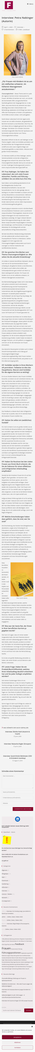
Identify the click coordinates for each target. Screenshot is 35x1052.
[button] (32, 1027)
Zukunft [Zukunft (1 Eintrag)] (27, 968)
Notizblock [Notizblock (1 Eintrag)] (24, 960)
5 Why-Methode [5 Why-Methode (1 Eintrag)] (5, 939)
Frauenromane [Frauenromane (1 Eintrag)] (14, 949)
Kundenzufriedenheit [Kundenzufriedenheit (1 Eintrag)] (7, 958)
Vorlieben (17, 1047)
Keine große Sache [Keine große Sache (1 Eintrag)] (18, 955)
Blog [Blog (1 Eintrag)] (21, 939)
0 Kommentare (9, 29)
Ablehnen (17, 1042)
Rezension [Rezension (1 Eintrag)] (18, 962)
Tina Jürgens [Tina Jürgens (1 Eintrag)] (29, 966)
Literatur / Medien (7, 894)
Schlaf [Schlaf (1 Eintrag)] (31, 962)
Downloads (5, 880)
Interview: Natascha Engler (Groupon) (17, 744)
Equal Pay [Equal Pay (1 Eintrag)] (7, 944)
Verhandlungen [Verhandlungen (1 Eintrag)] (8, 968)
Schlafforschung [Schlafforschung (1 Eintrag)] (5, 964)
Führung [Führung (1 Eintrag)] (20, 949)
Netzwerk (4, 897)
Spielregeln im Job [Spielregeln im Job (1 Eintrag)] (13, 966)
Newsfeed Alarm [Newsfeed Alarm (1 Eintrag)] (17, 960)
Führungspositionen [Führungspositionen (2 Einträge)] (11, 952)
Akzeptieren (17, 1037)
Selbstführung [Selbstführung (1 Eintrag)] (13, 964)
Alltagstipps (5, 874)
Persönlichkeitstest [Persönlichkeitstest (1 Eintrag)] (6, 962)
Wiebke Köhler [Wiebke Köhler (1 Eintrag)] (21, 968)
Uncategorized (6, 901)
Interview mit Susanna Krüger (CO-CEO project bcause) (17, 1001)
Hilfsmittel (5, 887)
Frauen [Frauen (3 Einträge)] (6, 948)
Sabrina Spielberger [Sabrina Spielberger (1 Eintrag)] (25, 962)
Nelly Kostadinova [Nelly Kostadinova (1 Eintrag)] (9, 960)
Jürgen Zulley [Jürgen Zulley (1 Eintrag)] (10, 955)
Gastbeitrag (5, 884)
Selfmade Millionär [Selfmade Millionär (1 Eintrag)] (20, 964)
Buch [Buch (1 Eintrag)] (23, 939)
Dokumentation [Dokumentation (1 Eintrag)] (13, 941)
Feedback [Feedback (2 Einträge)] (19, 944)
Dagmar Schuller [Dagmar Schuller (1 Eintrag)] (5, 941)
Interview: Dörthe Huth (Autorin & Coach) (17, 733)
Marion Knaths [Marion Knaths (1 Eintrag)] (15, 958)
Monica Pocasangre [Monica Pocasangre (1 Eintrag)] (23, 958)
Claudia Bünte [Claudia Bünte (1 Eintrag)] (28, 939)
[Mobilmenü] (30, 4)
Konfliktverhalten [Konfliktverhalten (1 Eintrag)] (26, 955)
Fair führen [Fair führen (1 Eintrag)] (12, 944)
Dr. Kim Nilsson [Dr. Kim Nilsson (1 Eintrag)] (20, 941)
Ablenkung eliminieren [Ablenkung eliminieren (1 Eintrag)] (14, 939)
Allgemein (4, 870)
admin (3, 917)
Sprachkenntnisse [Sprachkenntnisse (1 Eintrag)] (22, 966)
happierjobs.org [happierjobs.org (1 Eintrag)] (24, 953)
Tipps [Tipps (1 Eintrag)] (3, 968)
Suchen (4, 1007)
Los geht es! (5, 860)
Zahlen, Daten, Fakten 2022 (15, 917)
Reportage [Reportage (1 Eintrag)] (13, 962)
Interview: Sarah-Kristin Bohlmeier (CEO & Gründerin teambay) (17, 757)
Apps (3, 877)
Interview (20, 27)
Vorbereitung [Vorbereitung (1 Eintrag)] (15, 968)
